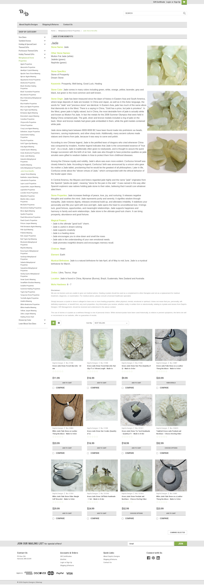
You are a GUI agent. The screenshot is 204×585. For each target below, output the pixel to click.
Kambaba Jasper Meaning (29, 177)
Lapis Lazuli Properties (28, 183)
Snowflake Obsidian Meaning (30, 282)
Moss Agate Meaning (27, 211)
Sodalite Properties (27, 286)
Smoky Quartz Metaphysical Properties (29, 275)
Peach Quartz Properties (28, 220)
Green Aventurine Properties (30, 153)
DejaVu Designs (57, 363)
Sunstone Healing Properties (30, 289)
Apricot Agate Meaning (28, 77)
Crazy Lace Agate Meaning (29, 128)
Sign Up (177, 2)
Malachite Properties (27, 196)
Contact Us (67, 24)
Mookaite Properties (27, 205)
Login (168, 2)
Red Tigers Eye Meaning (28, 239)
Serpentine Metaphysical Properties (28, 269)
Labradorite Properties (28, 180)
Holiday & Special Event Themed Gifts (28, 46)
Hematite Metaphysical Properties (28, 160)
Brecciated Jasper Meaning (29, 116)
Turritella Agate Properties (29, 298)
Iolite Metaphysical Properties (30, 168)
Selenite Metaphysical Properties (27, 263)
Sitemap (39, 582)
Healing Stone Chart (27, 317)
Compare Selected (177, 532)
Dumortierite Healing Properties (27, 136)
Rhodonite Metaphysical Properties (28, 243)
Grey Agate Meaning (27, 147)
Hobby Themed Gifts (26, 54)
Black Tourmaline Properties (30, 92)
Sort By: (89, 323)
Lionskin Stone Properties (29, 193)
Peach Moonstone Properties (30, 217)
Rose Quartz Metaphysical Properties (29, 252)
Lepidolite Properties (27, 190)
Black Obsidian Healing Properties (28, 87)
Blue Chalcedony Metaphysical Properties (30, 99)
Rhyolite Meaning (26, 248)
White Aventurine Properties (30, 304)
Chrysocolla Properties (28, 122)
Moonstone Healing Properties (30, 208)
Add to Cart (67, 383)
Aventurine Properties (27, 83)
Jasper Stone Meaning (28, 174)
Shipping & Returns (50, 24)
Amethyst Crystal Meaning (29, 70)
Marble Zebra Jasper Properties (27, 200)
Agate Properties (26, 64)
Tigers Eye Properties (27, 292)
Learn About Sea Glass (27, 323)
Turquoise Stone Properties (29, 295)
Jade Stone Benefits (27, 171)
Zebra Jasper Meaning (28, 314)
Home (53, 31)
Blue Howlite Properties (28, 104)
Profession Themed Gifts (28, 51)
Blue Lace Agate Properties (29, 107)
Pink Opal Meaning (26, 230)
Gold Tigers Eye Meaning (28, 143)
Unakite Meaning (26, 301)
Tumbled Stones (25, 41)
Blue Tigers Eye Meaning (28, 110)
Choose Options (171, 448)
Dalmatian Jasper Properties (30, 132)
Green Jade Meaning (27, 156)
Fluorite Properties (26, 140)
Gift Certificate (159, 2)
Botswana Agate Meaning (29, 113)
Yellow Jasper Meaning (28, 311)
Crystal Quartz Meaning (28, 150)
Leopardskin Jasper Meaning (30, 187)
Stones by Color (25, 320)
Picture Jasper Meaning (28, 223)
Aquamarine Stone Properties (30, 80)
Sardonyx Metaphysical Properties (28, 258)
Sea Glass (22, 37)
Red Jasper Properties (28, 236)
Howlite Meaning (26, 165)
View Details (171, 383)
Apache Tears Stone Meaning (30, 73)
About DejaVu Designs (28, 24)
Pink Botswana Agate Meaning (30, 227)
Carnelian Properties (27, 119)
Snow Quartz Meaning (28, 279)
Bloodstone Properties (28, 95)
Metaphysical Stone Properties (26, 59)
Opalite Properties (26, 214)
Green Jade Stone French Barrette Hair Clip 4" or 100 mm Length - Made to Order (101, 368)
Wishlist (63, 559)
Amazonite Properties (27, 67)
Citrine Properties (26, 125)
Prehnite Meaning (26, 233)
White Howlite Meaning (28, 307)
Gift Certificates (66, 556)
